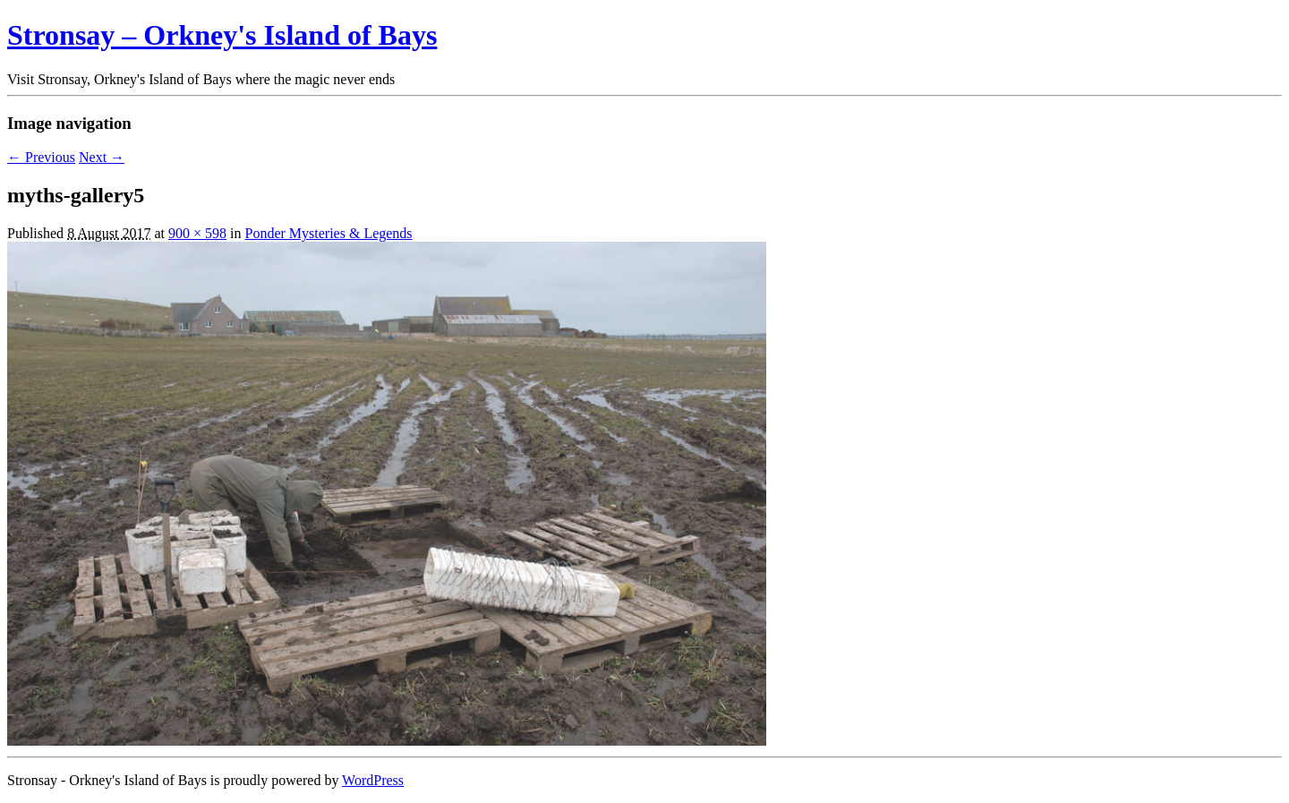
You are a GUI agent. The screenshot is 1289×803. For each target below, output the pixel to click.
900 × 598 (197, 233)
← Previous (41, 157)
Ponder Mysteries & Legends (329, 233)
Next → (101, 157)
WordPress (373, 780)
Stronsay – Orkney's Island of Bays (222, 35)
